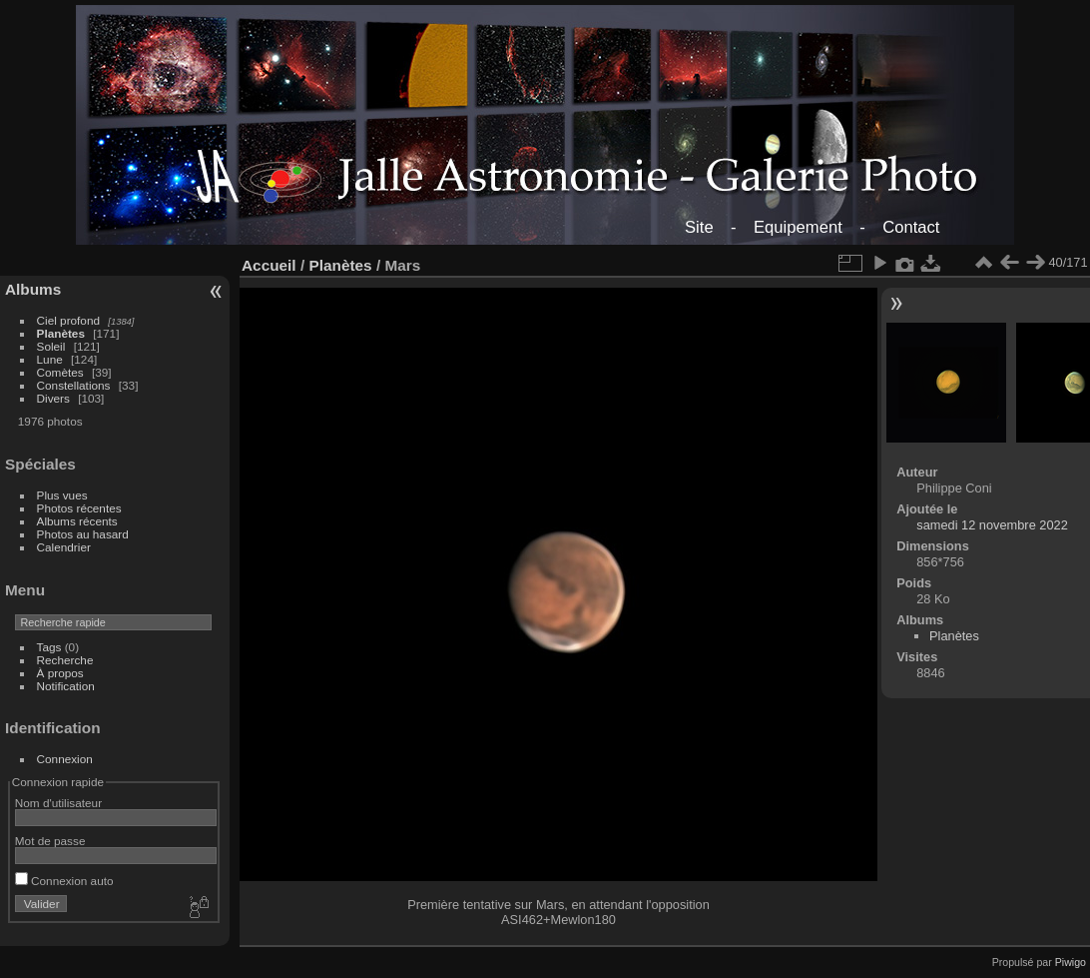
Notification (66, 685)
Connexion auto (64, 880)
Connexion (65, 758)
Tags (49, 646)
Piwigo (1070, 962)
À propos (60, 672)
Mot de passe (50, 840)
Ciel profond (68, 320)
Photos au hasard (83, 533)
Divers (53, 398)
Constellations (74, 385)
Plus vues (62, 495)
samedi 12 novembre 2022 (992, 524)
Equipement (798, 227)
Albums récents (77, 520)
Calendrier (64, 546)
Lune (50, 359)
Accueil (269, 265)
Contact (910, 227)
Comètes (60, 372)
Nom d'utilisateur (58, 802)
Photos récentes (79, 507)
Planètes (61, 333)
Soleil (51, 346)
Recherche (65, 659)
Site (699, 227)
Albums (33, 289)
